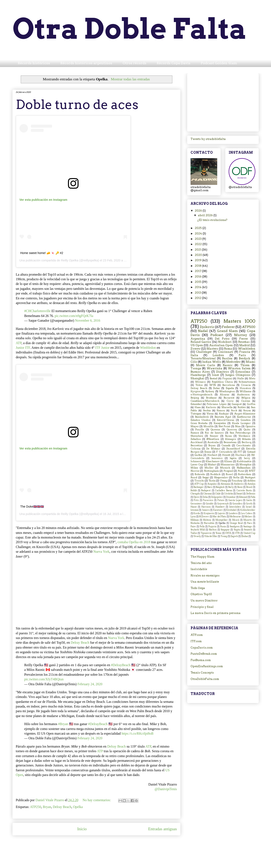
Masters (212, 348)
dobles (251, 480)
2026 (199, 210)
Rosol (229, 474)
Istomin (194, 510)
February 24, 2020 (89, 684)
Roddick (215, 474)
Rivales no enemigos (205, 575)
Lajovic (221, 513)
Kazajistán (220, 423)
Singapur (225, 529)
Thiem (245, 365)
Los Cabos (246, 513)
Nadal (203, 331)
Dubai (216, 388)
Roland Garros (201, 341)
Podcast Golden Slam (219, 63)
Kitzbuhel (231, 510)
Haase (194, 506)
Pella (202, 526)
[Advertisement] (223, 101)
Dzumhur (231, 497)
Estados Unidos (201, 420)
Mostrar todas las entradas (130, 79)
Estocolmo (242, 371)
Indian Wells (211, 361)
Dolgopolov (217, 497)
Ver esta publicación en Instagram (43, 199)
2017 (198, 271)
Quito (246, 429)
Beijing (195, 397)
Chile (218, 493)
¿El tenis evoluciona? (212, 220)
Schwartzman (247, 381)
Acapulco (212, 484)
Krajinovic (209, 513)
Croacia (246, 385)
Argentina (198, 338)
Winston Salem (239, 368)
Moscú (235, 520)
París (242, 355)
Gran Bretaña (199, 423)
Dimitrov (222, 371)
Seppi (205, 477)
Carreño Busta (244, 490)
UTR (237, 533)
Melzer (248, 516)
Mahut (212, 464)
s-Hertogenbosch (201, 394)
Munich (225, 467)
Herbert (212, 455)
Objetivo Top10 (201, 594)
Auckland (197, 442)
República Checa (222, 381)
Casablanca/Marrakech (205, 400)
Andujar (224, 413)
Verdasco (244, 435)
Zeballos (196, 439)
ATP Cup (199, 484)
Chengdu (195, 493)
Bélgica (245, 397)
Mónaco (200, 381)
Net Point (224, 426)
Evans (207, 451)
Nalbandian (243, 467)
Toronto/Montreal (203, 358)
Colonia (195, 448)
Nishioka (195, 523)
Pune (241, 470)
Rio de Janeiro (214, 432)
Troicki (199, 480)
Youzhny (237, 480)
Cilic (194, 361)
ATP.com (197, 634)
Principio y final (202, 606)
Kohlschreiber (247, 510)
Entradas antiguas (162, 829)
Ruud (194, 477)
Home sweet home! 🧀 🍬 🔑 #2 (41, 253)
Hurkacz (240, 455)
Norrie (195, 470)
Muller (209, 467)
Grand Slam (227, 331)
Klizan (228, 461)
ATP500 (248, 327)
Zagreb (234, 536)
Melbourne (235, 516)
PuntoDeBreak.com (204, 653)
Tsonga (196, 368)
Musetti (247, 520)
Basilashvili (202, 416)
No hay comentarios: (97, 800)
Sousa (247, 410)
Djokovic (207, 327)
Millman (195, 520)
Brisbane (211, 397)
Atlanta (246, 439)
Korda (197, 513)
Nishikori (225, 341)
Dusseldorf (233, 448)
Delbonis (250, 493)
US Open (197, 345)
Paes (249, 523)
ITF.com (196, 641)
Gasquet (237, 404)
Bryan (47, 807)
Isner (215, 375)
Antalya (251, 484)
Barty (231, 487)
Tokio (199, 385)
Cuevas (245, 400)
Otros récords (134, 63)
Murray (240, 335)
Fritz (196, 500)
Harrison (206, 506)
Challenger (204, 351)
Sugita (237, 529)
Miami (250, 361)
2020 (199, 255)
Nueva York (101, 551)
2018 (198, 265)
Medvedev (233, 361)
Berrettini (197, 445)
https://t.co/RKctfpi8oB (137, 733)
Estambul (196, 404)
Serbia (207, 410)
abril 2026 (205, 215)
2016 (198, 276)
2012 (198, 298)
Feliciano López (217, 404)
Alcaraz (224, 394)
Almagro (230, 439)
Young (224, 536)
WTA (212, 385)
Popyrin (212, 526)
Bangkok (220, 487)
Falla (253, 497)
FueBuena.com (201, 660)
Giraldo (209, 503)
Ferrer (243, 338)
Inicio (82, 829)
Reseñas (244, 341)
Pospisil (228, 470)
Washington (227, 391)
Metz (252, 378)
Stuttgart (250, 477)
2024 (199, 233)
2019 (198, 260)
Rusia (223, 526)
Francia (244, 351)
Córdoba (228, 493)
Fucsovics (208, 500)
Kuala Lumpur (241, 423)
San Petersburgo (240, 432)
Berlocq (246, 442)
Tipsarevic (206, 533)
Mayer (195, 426)
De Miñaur (213, 448)
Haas (198, 407)
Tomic (218, 533)
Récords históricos (34, 63)
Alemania (225, 484)
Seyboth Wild (198, 529)
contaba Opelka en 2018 (134, 542)
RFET (252, 470)
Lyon (193, 516)
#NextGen (212, 439)
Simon (221, 410)
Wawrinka (214, 368)
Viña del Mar (210, 536)
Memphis (245, 464)
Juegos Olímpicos (237, 375)
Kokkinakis (244, 461)
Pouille (199, 429)
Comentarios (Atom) (106, 841)
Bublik (194, 490)
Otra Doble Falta (129, 28)
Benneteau (230, 442)
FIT (240, 451)
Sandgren (234, 526)
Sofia (236, 477)
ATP (19, 343)
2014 (198, 287)
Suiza (228, 435)
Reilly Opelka (69, 260)
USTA (228, 533)
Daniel (239, 493)
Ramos (195, 432)
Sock (234, 410)
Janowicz (217, 458)
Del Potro (222, 338)
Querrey (232, 429)
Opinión (250, 426)
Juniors (206, 510)
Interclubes (235, 506)
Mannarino (228, 464)
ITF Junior (102, 347)
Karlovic (211, 407)
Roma (228, 348)
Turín (212, 480)
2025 (198, 228)
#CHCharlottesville (37, 311)
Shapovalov (221, 477)
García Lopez (235, 500)
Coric (230, 400)
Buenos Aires (200, 371)
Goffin (251, 404)
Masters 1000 (239, 321)
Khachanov (213, 461)
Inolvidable (199, 569)
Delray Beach (80, 642)
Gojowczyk (223, 503)
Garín (249, 500)
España (230, 388)
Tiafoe (194, 533)
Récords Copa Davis (173, 63)
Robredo (200, 474)
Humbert (220, 506)
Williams (245, 391)
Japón (233, 458)
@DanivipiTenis (166, 789)
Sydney (209, 391)
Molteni (207, 520)
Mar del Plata (219, 516)
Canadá (225, 445)
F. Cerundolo (224, 451)
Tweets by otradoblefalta (208, 139)
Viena (210, 413)
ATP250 (35, 807)
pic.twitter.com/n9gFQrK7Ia (74, 316)
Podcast (216, 335)
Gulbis (198, 455)
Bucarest (229, 397)
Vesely (197, 536)
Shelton (213, 529)
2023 (198, 238)
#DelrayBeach (120, 665)
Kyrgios (195, 391)
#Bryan (63, 724)
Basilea (227, 358)
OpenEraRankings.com (207, 666)
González (237, 503)
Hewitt (226, 455)
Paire (193, 526)
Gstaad (251, 451)
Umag (223, 480)
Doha (205, 497)
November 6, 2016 (87, 320)
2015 (198, 281)
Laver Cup (197, 464)
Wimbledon (148, 347)
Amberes (239, 484)
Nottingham (211, 470)
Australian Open (221, 345)
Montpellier (222, 520)
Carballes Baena (223, 490)
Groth (249, 503)
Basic (240, 487)
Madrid (244, 345)
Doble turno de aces (77, 104)
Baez (209, 487)
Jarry (247, 458)
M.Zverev (204, 516)
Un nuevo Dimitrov (204, 600)
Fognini (227, 378)
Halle (240, 378)
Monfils (208, 426)
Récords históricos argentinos (86, 63)
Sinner (214, 435)
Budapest (206, 490)
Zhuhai (244, 536)
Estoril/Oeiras (225, 420)
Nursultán (209, 523)
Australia (213, 442)
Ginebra (245, 420)
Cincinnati (225, 351)
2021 (198, 249)
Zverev (195, 348)
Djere (196, 497)
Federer (228, 327)
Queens (215, 429)
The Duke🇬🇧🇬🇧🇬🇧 (32, 506)
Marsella (226, 407)
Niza (238, 426)
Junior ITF (23, 347)
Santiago (247, 526)
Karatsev (218, 510)
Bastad (213, 378)
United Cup (249, 533)
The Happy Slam (202, 556)
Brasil (249, 487)
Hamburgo (198, 375)
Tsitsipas (196, 413)
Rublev (242, 407)
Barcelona (228, 385)
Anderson (243, 394)
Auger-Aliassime (244, 413)
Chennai (207, 493)
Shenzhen (197, 435)
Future (220, 500)
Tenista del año (201, 563)
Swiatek (248, 529)
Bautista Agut (222, 416)
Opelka (78, 807)
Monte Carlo (205, 365)
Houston (245, 388)
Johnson (196, 461)
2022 (198, 244)
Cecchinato (243, 445)
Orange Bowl (236, 523)
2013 (198, 292)
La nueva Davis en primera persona (216, 613)
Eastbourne (244, 416)
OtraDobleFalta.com (205, 679)
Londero (233, 513)
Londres (218, 355)
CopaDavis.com (202, 647)
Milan (194, 467)
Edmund (243, 497)
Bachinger (199, 487)
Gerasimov (196, 503)
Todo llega (198, 588)
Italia (194, 355)
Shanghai (197, 378)
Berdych (244, 358)
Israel (249, 506)
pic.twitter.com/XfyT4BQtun (44, 679)
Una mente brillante (205, 581)
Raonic (227, 365)
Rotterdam (244, 474)
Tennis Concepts (202, 672)
